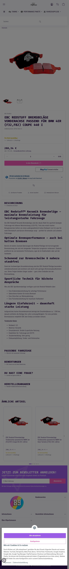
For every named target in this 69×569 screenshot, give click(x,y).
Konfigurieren (35, 541)
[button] (4, 560)
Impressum (7, 562)
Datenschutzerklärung (20, 562)
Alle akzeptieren (35, 536)
